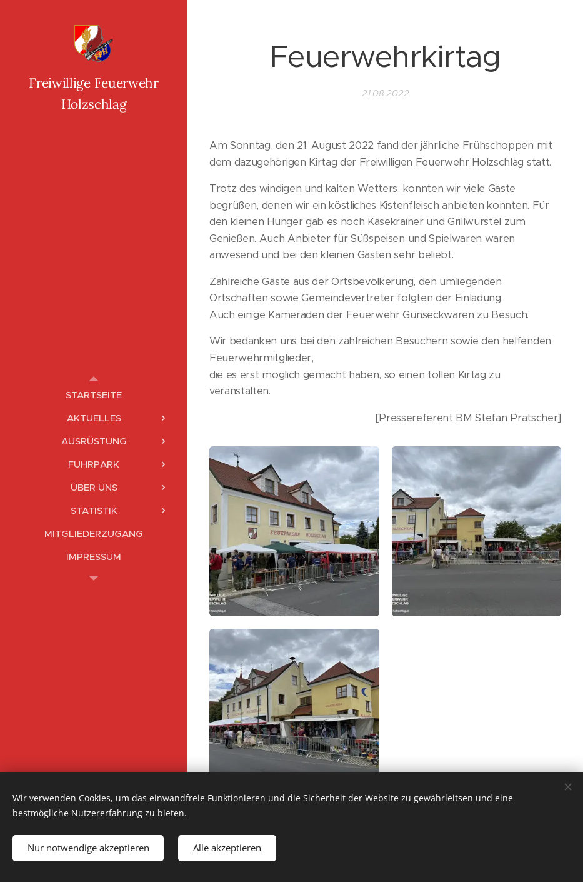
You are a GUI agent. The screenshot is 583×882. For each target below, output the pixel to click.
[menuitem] (94, 395)
